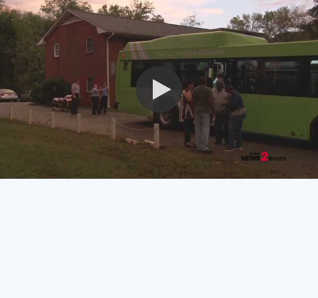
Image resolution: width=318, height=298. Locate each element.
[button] (159, 89)
